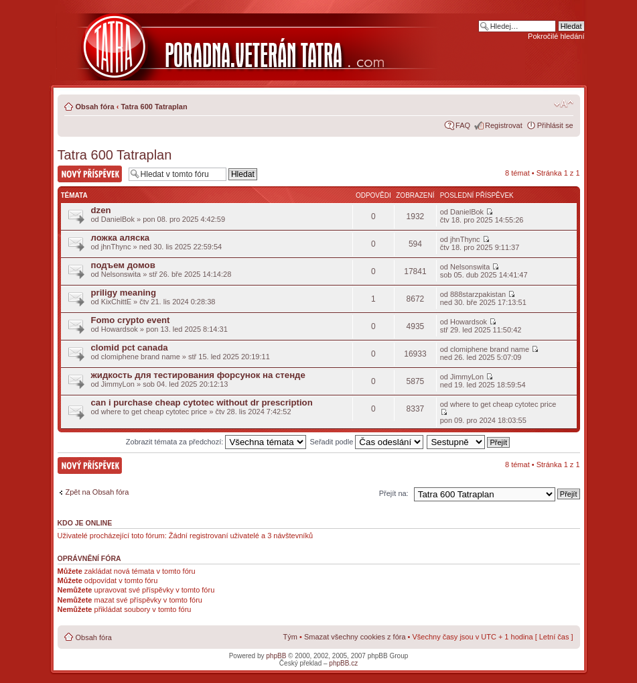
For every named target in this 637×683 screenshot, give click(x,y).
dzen (101, 210)
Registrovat (503, 125)
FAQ (462, 125)
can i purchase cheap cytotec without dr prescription (202, 402)
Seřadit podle (366, 442)
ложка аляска (120, 238)
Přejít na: (394, 493)
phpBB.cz (343, 663)
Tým (290, 637)
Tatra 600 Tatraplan (154, 107)
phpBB (276, 656)
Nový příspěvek (90, 174)
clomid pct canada (129, 348)
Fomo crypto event (130, 320)
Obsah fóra (95, 107)
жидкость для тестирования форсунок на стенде (198, 375)
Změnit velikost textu (563, 104)
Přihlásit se (555, 125)
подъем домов (123, 265)
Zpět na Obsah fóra (97, 492)
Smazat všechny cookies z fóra (355, 637)
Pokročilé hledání (556, 36)
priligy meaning (123, 293)
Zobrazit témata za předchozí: (216, 442)
